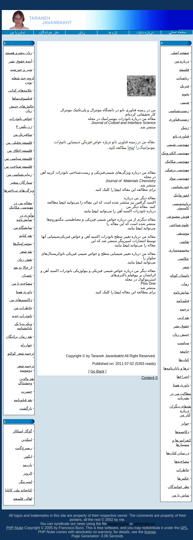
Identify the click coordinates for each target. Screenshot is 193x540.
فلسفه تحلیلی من (19, 143)
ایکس (28, 456)
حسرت (26, 391)
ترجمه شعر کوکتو (21, 353)
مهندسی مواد (179, 178)
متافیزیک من (22, 135)
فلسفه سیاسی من (18, 158)
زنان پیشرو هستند (18, 53)
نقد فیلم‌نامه (23, 400)
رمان (185, 284)
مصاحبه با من (21, 283)
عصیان (27, 275)
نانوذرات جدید (22, 316)
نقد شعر (26, 251)
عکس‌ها (183, 478)
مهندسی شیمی (178, 145)
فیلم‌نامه (182, 301)
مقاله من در (23, 203)
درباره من (181, 61)
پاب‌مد (27, 465)
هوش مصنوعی (178, 216)
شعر (185, 267)
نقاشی (184, 242)
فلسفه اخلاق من (19, 150)
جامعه (184, 351)
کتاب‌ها (184, 360)
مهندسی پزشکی (177, 170)
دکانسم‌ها (182, 432)
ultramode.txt (144, 524)
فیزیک (184, 86)
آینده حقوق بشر (20, 61)
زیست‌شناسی (178, 111)
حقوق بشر (181, 326)
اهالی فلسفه (22, 499)
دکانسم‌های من (20, 300)
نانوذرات (15, 119)
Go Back (97, 371)
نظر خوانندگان (178, 487)
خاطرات (182, 470)
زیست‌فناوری (179, 119)
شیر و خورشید (21, 70)
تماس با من (180, 495)
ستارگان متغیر (21, 182)
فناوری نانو (181, 136)
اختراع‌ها (183, 377)
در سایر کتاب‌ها (177, 453)
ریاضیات (182, 78)
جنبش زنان (181, 334)
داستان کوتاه (179, 275)
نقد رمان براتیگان (19, 336)
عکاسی (183, 259)
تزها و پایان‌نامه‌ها (176, 368)
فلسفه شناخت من (18, 166)
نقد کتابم (25, 236)
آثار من (185, 415)
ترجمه (184, 309)
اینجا (117, 189)
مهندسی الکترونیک (175, 153)
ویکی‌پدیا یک (23, 324)
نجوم (185, 94)
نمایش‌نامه (181, 292)
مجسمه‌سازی (179, 250)
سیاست (183, 343)
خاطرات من (23, 308)
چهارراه (26, 345)
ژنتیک (185, 128)
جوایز (185, 423)
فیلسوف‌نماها (22, 98)
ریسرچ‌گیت (23, 448)
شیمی (184, 102)
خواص (27, 119)
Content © (150, 378)
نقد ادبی (183, 318)
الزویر (27, 473)
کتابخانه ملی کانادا (18, 490)
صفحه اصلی (180, 53)
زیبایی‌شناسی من (19, 174)
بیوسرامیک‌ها (22, 243)
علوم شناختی (179, 225)
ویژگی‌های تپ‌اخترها (19, 190)
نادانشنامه (24, 328)
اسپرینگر (25, 482)
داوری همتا (24, 292)
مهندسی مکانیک (21, 207)
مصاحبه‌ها (181, 461)
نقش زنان (24, 259)
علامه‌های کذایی (20, 90)
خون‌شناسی (180, 187)
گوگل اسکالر (22, 431)
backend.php (118, 524)
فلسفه (184, 70)
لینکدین (26, 440)
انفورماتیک (181, 195)
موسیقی (182, 233)
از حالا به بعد (22, 267)
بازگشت (26, 408)
